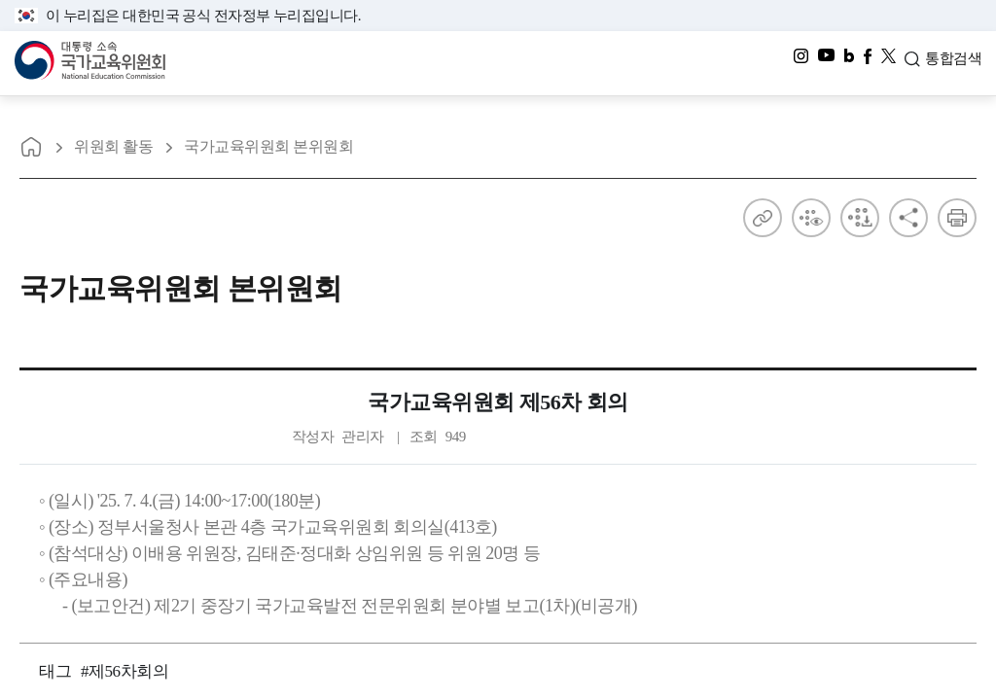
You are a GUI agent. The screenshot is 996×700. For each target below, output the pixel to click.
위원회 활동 (113, 146)
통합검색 (953, 61)
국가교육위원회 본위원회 (268, 146)
